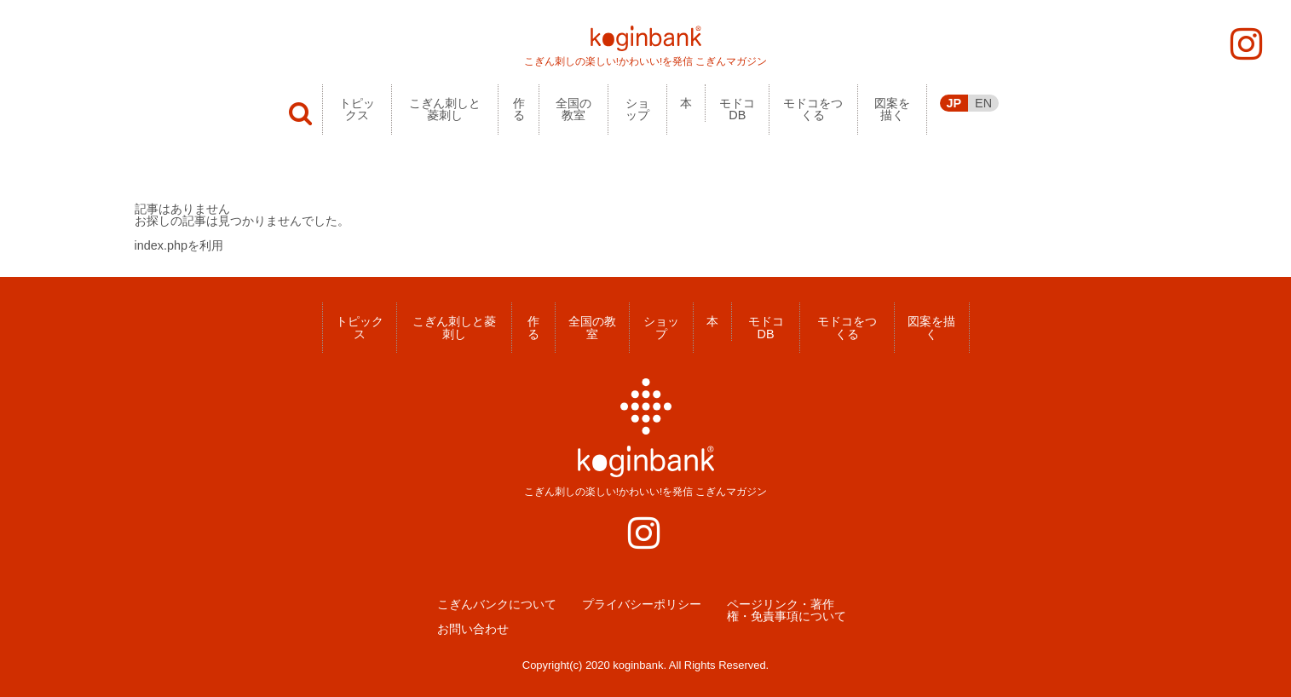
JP (954, 103)
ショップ (637, 109)
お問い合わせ (473, 629)
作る (519, 109)
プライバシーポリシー (641, 604)
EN (983, 103)
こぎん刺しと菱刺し (445, 109)
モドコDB (737, 109)
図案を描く (892, 109)
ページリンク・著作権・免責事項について (786, 610)
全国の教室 (573, 109)
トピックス (357, 109)
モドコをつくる (813, 109)
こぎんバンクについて (496, 604)
